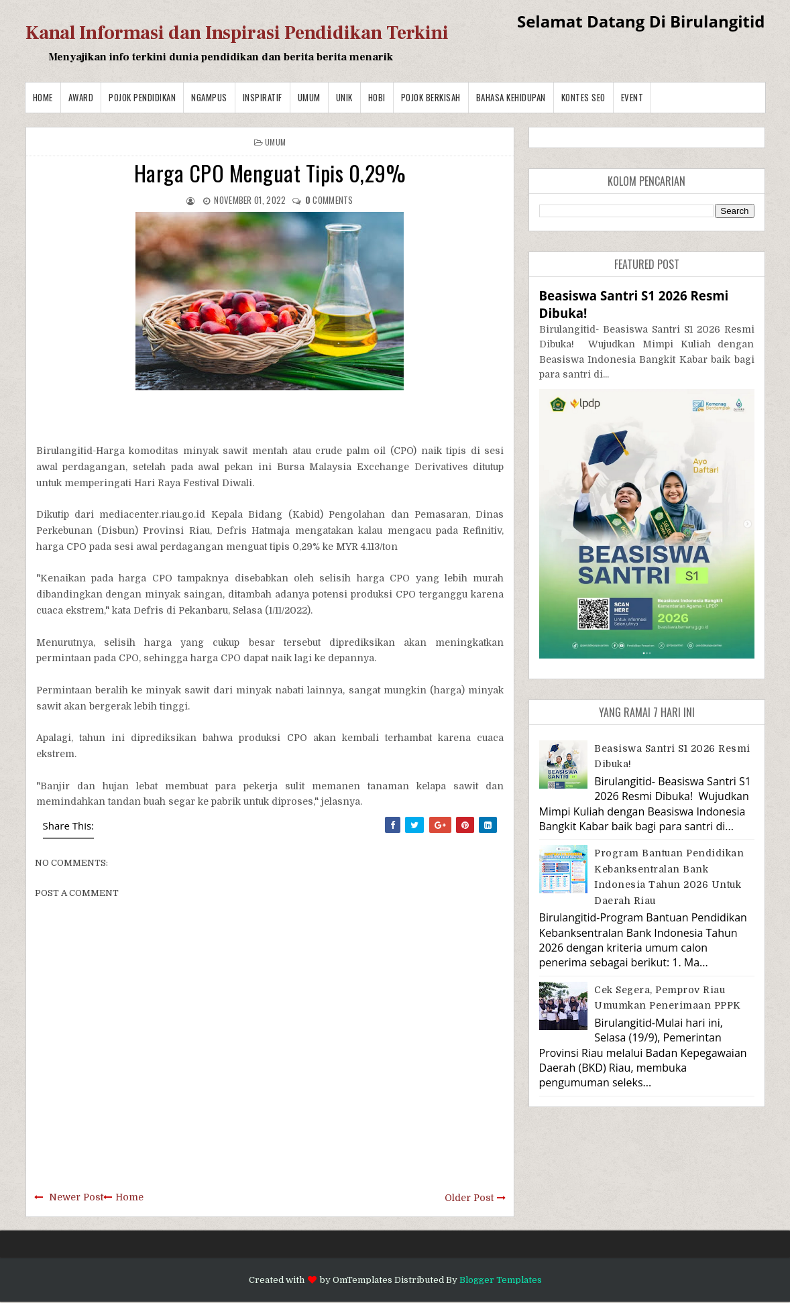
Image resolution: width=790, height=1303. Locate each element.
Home (43, 97)
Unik (344, 97)
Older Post (469, 1197)
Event (632, 97)
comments (329, 200)
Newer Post (76, 1197)
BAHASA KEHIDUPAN (511, 97)
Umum (309, 97)
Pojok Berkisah (431, 97)
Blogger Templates (500, 1280)
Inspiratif (262, 97)
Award (81, 97)
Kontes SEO (583, 97)
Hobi (377, 97)
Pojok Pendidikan (142, 97)
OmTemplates (362, 1280)
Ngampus (209, 97)
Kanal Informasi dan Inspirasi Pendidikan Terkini (237, 33)
